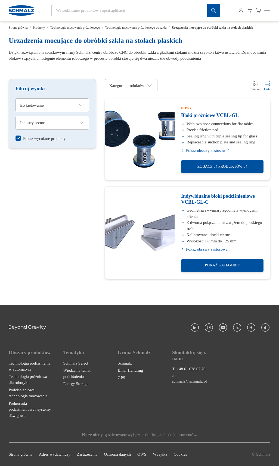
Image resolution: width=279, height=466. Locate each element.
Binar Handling (130, 370)
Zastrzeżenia (87, 454)
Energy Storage (75, 383)
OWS (141, 454)
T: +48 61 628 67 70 (188, 369)
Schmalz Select (75, 363)
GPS (121, 377)
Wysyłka (160, 454)
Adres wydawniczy (54, 454)
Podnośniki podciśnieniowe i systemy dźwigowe (30, 409)
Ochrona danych (117, 454)
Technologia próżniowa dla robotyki (28, 379)
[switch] (41, 138)
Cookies (180, 454)
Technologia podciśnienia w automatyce (30, 366)
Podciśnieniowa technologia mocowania (28, 393)
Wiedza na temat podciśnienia (76, 373)
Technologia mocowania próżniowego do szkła (136, 27)
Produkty (39, 27)
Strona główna (18, 27)
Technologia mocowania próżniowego (75, 27)
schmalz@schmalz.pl (189, 381)
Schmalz (125, 363)
